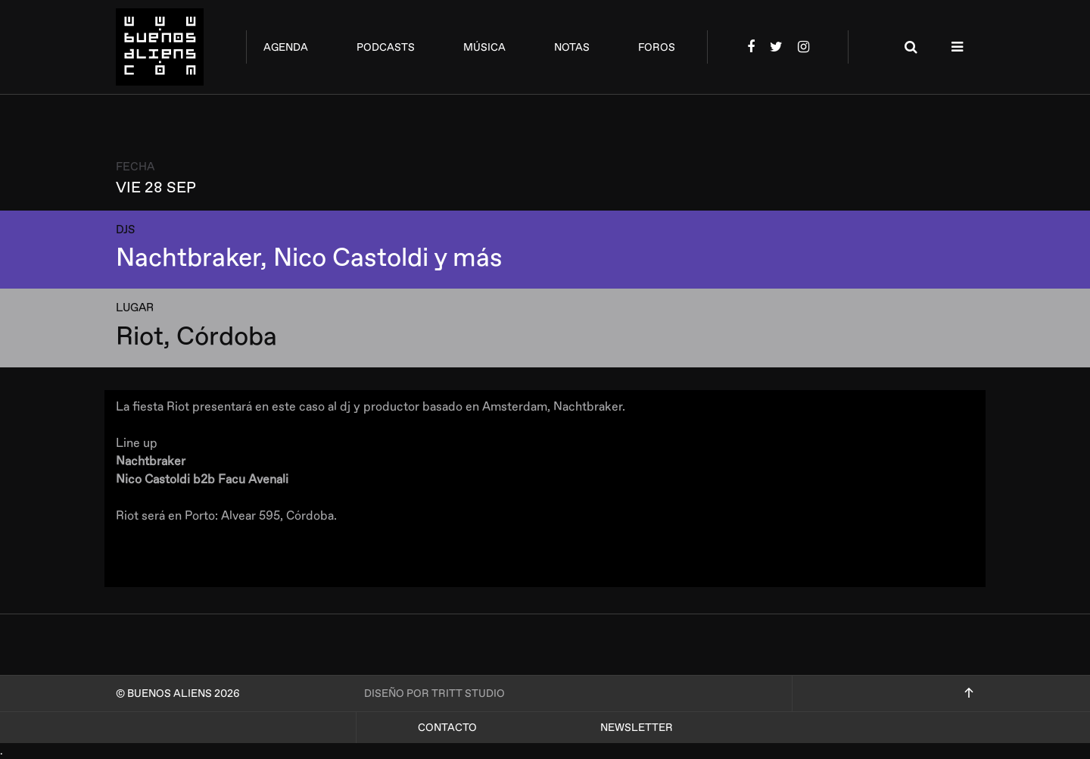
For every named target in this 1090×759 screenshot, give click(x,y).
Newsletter (636, 727)
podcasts (386, 47)
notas (572, 47)
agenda (285, 47)
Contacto (447, 727)
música (484, 47)
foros (656, 47)
